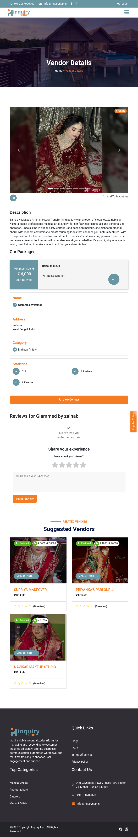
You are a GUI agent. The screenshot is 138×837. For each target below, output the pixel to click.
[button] (19, 150)
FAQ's (75, 748)
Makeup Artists (26, 576)
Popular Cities (133, 421)
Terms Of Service (82, 754)
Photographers (19, 789)
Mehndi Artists (19, 803)
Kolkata (20, 595)
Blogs (75, 741)
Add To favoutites (115, 196)
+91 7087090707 (22, 3)
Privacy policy (80, 761)
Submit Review (25, 498)
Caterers (15, 796)
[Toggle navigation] (127, 13)
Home (58, 70)
